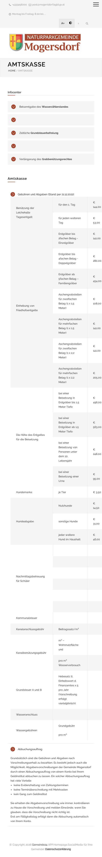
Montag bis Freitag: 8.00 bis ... (29, 14)
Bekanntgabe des (43, 106)
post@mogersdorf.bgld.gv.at (48, 4)
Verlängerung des (45, 159)
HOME (12, 70)
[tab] (51, 466)
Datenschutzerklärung (58, 849)
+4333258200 (19, 4)
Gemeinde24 (39, 844)
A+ (63, 23)
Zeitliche (38, 132)
